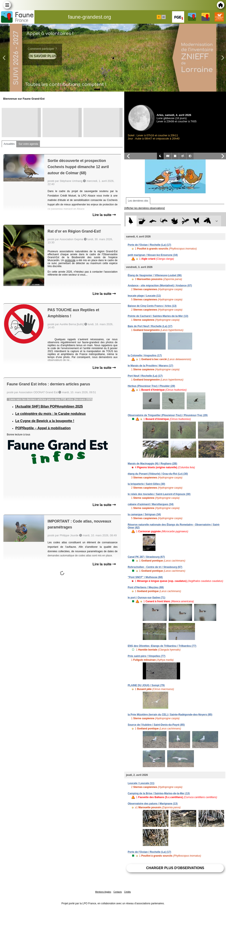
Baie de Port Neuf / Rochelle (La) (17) (150, 326)
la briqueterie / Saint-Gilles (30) (146, 483)
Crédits (127, 892)
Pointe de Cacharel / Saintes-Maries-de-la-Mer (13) (158, 316)
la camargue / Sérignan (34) (144, 514)
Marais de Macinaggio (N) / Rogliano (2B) (152, 463)
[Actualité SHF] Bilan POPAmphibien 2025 (49, 406)
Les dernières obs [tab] (138, 200)
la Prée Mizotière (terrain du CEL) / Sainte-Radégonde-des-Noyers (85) (170, 714)
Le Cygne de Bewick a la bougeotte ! (44, 421)
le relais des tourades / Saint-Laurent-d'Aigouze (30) (159, 494)
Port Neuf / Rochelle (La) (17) (145, 375)
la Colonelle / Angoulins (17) (145, 355)
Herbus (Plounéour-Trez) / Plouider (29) (151, 386)
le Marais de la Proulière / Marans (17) (150, 365)
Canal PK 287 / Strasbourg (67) (146, 556)
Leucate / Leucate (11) (141, 783)
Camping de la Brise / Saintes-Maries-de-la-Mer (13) (159, 793)
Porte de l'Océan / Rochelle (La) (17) (149, 244)
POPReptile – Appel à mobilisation (43, 428)
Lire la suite (104, 215)
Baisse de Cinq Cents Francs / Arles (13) (152, 305)
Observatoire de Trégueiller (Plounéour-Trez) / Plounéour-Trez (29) (168, 415)
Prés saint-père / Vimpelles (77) (146, 656)
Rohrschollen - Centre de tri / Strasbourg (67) (155, 567)
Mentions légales (103, 892)
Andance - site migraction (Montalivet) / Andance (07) (160, 285)
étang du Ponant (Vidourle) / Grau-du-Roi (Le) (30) (158, 473)
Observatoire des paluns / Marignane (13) (153, 803)
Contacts (117, 892)
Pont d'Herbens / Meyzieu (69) (146, 587)
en (163, 17)
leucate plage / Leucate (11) (144, 295)
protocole (70, 260)
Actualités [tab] (9, 143)
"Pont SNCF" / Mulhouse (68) (145, 577)
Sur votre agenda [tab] (28, 143)
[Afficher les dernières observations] (144, 208)
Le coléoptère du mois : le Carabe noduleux (50, 413)
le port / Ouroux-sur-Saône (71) (146, 597)
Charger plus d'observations (175, 868)
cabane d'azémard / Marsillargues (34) (151, 504)
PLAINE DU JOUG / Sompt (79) (146, 685)
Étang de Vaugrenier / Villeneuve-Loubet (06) (155, 275)
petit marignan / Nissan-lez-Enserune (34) (153, 255)
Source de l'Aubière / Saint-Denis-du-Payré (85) (156, 724)
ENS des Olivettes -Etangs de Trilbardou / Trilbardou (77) (162, 645)
